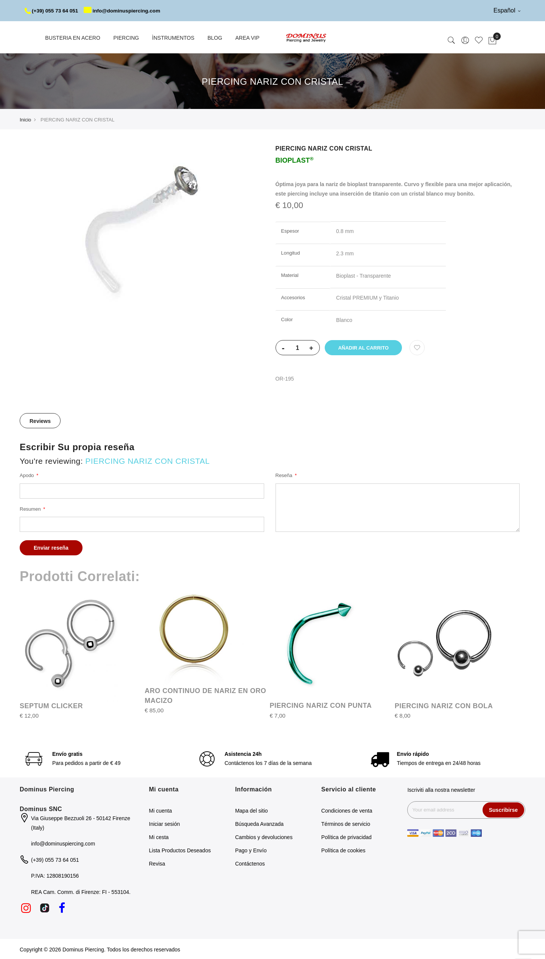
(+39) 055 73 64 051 (52, 11)
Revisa (157, 863)
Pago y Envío (250, 850)
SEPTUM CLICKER (51, 705)
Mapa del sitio (251, 810)
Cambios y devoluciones (264, 836)
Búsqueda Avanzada (259, 823)
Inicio (25, 119)
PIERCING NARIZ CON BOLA (444, 705)
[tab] (40, 419)
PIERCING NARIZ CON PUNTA (321, 705)
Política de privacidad (346, 836)
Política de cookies (343, 850)
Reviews (40, 420)
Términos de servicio (345, 823)
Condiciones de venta (346, 810)
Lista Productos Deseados (180, 850)
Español (507, 10)
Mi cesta (159, 836)
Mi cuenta (160, 810)
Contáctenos (250, 863)
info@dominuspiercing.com (125, 11)
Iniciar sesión (164, 823)
